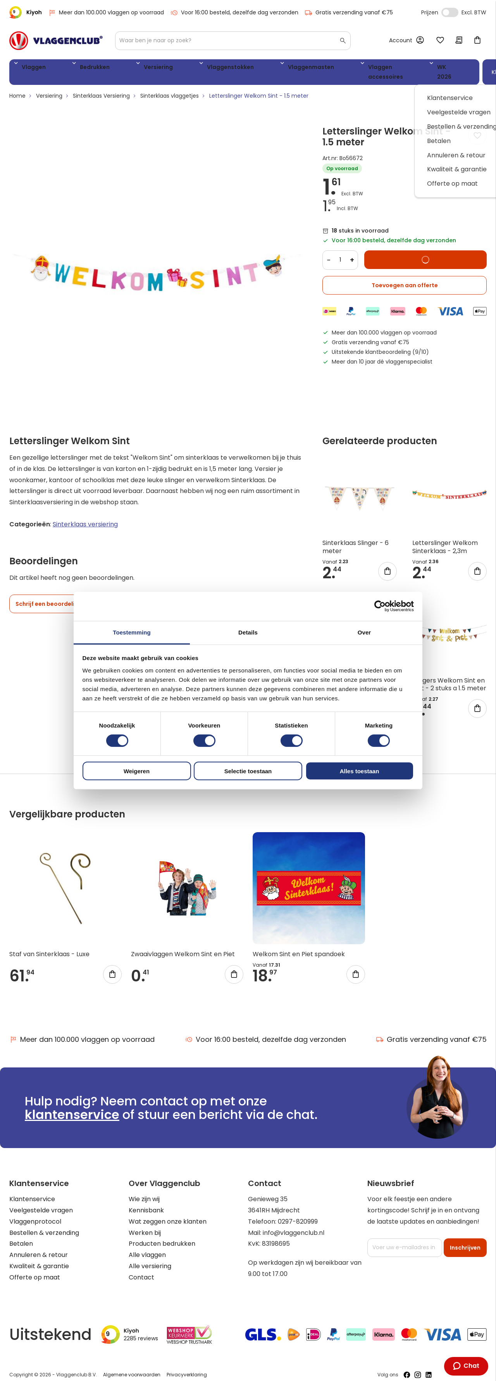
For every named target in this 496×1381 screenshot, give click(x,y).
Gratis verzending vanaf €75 (349, 13)
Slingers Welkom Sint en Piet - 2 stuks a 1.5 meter (449, 676)
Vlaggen (31, 68)
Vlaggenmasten (235, 68)
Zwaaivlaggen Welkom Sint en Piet (183, 946)
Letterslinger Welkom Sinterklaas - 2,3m (445, 539)
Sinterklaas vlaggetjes (169, 88)
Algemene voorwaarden (131, 1367)
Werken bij (145, 1225)
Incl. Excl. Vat (449, 12)
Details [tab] (248, 632)
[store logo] (56, 40)
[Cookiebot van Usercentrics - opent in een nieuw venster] (380, 606)
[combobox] (233, 40)
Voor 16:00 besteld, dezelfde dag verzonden (234, 13)
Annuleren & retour (38, 1247)
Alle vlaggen (147, 1247)
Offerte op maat (34, 1269)
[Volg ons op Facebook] (407, 1367)
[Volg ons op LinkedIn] (428, 1367)
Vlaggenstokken (172, 68)
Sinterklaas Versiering (101, 88)
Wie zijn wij (144, 1191)
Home (17, 88)
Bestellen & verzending (44, 1225)
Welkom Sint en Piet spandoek (299, 946)
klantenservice (72, 1107)
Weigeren (137, 771)
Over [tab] (364, 632)
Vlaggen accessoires (305, 68)
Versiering (119, 68)
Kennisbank (146, 1202)
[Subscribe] (465, 1240)
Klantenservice (32, 1191)
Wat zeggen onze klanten (168, 1213)
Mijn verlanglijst (440, 40)
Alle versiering (150, 1258)
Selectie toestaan (248, 771)
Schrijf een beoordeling (49, 596)
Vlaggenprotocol (35, 1213)
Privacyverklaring (187, 1367)
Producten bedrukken (162, 1236)
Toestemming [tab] (132, 632)
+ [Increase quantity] (352, 252)
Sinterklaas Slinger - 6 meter (355, 539)
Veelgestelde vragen (41, 1202)
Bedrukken (73, 68)
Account (400, 40)
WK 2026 (364, 68)
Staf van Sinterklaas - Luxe (49, 946)
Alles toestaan (359, 771)
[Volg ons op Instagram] (418, 1367)
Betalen (21, 1236)
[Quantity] (340, 252)
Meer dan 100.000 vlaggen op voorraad (106, 13)
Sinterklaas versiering (85, 516)
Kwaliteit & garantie (39, 1258)
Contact (141, 1269)
